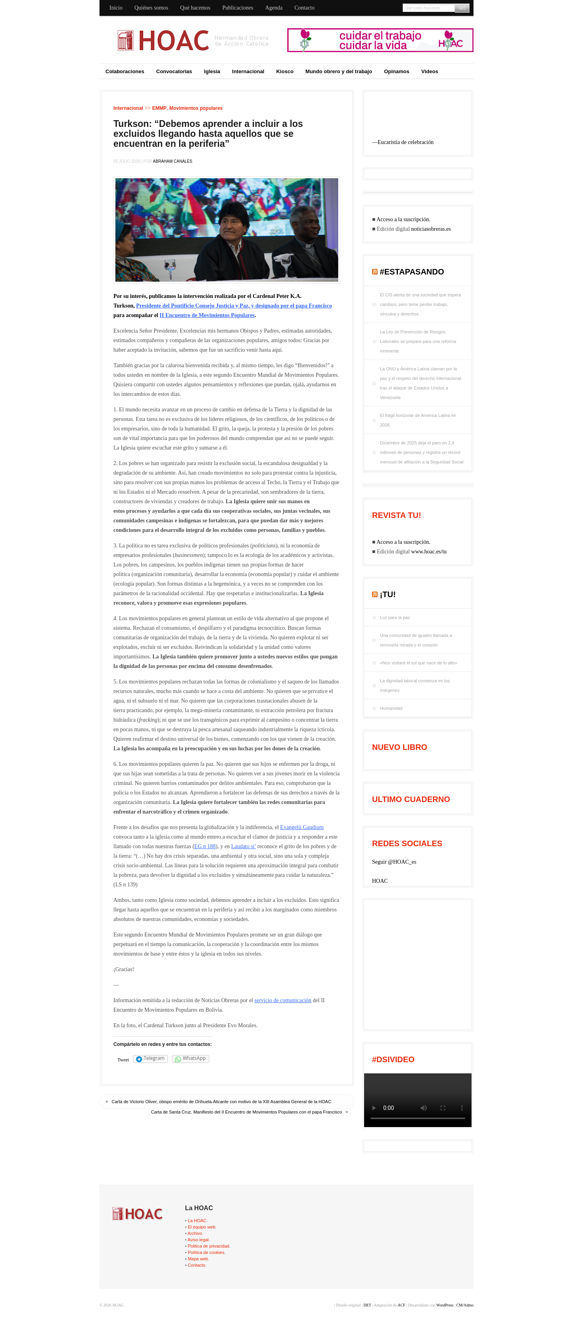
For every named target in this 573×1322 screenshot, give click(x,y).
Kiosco (284, 71)
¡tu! (388, 594)
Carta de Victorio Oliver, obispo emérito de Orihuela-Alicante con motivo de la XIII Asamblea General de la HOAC (221, 1101)
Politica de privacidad (208, 1246)
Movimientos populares (195, 108)
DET (367, 1305)
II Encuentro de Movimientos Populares (207, 315)
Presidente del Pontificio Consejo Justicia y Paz (192, 306)
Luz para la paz (395, 617)
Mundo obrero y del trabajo (339, 71)
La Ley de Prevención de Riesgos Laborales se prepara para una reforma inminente (418, 341)
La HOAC (197, 1220)
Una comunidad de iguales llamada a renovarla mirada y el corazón (416, 640)
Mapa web (198, 1258)
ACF (401, 1305)
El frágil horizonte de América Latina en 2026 (418, 420)
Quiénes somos (151, 8)
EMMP (159, 108)
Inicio (116, 8)
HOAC (380, 881)
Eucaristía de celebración (406, 142)
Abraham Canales (172, 161)
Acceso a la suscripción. (403, 219)
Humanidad (391, 708)
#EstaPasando (412, 271)
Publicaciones (237, 8)
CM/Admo (465, 1305)
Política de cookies (206, 1252)
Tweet (123, 1060)
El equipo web (201, 1227)
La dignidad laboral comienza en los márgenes (415, 685)
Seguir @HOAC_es (394, 862)
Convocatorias (174, 71)
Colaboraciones (124, 71)
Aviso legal (198, 1239)
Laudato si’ (243, 846)
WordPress (445, 1305)
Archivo (194, 1233)
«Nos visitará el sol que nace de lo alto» (418, 662)
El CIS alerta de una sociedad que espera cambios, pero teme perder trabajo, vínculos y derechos (420, 304)
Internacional (248, 71)
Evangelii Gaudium (302, 827)
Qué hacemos (195, 8)
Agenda (274, 8)
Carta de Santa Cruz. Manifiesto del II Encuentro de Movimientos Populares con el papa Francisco (246, 1112)
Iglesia (212, 71)
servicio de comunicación (283, 1000)
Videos (429, 71)
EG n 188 (205, 846)
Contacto (304, 8)
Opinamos (396, 71)
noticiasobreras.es (431, 229)
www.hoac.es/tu (428, 552)
